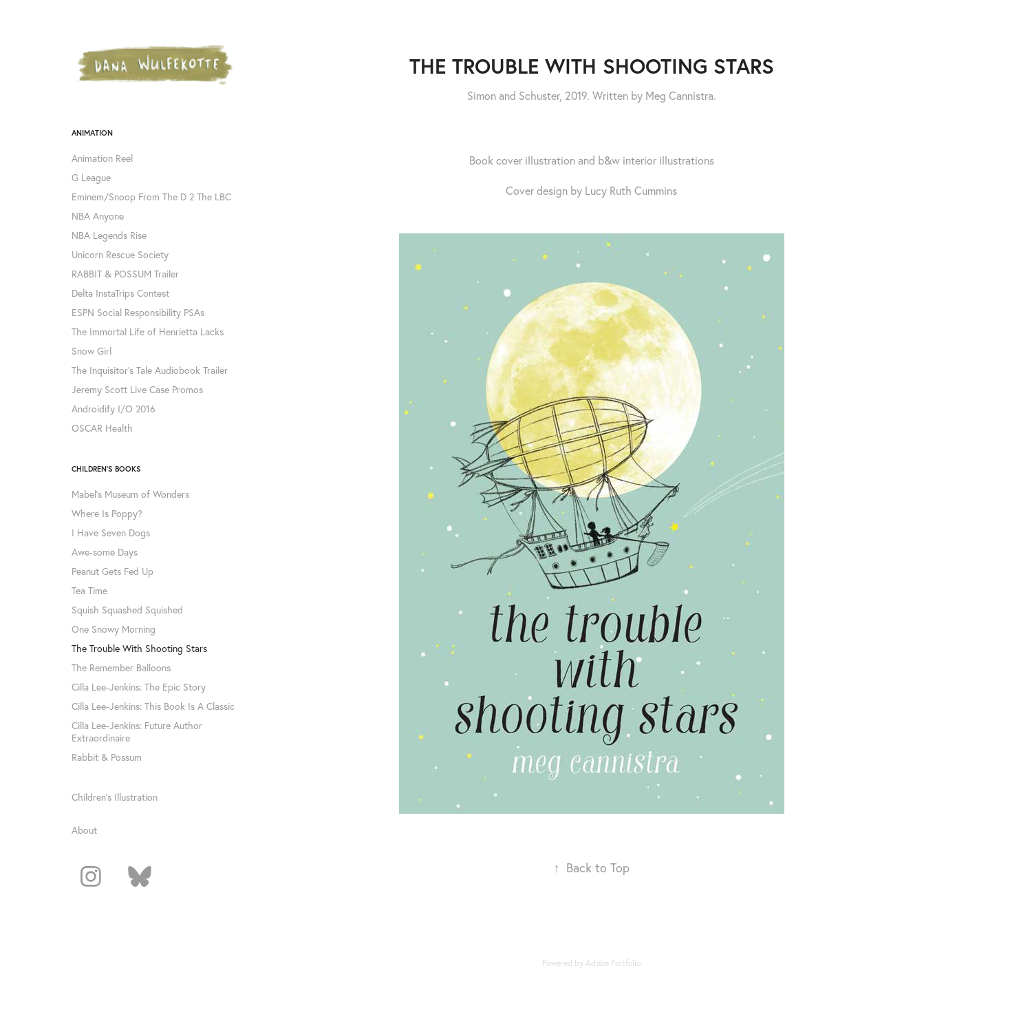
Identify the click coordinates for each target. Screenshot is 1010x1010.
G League (91, 177)
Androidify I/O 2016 (113, 409)
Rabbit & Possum (107, 757)
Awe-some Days (105, 552)
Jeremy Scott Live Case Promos (137, 389)
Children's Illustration (115, 797)
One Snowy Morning (113, 629)
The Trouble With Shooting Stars (139, 648)
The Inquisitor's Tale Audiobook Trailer (150, 370)
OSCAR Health (102, 428)
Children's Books (106, 469)
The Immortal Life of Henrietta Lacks (148, 332)
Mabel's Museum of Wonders (130, 494)
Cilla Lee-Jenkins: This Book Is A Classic (153, 706)
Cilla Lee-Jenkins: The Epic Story (139, 687)
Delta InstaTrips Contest (120, 293)
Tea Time (89, 591)
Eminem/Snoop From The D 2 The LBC (151, 197)
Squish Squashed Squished (127, 610)
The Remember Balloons (121, 668)
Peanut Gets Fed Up (112, 571)
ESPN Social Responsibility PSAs (138, 312)
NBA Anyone (98, 216)
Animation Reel (102, 158)
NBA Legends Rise (109, 235)
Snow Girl (91, 351)
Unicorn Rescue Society (120, 255)
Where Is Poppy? (107, 513)
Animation (92, 133)
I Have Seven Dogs (111, 533)
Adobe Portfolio (613, 963)
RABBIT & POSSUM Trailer (125, 274)
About (84, 830)
